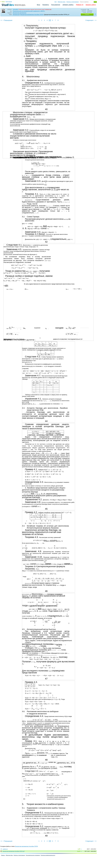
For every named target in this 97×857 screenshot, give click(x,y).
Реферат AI (79, 4)
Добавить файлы (68, 4)
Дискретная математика (19, 12)
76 (78, 849)
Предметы (45, 4)
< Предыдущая (7, 20)
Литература (16, 14)
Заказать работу (91, 4)
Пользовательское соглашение (33, 855)
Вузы (38, 4)
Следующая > (89, 20)
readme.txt (5, 849)
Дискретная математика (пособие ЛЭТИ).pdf (13, 851)
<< (1, 20)
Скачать (87, 14)
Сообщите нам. (48, 9)
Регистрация (9, 1)
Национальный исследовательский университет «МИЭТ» (29, 11)
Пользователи (55, 4)
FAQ (55, 1)
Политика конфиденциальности (48, 855)
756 (78, 851)
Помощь (3, 855)
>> (95, 20)
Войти (3, 1)
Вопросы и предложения (73, 1)
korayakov (15, 9)
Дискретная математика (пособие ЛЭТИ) (31, 14)
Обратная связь (61, 1)
